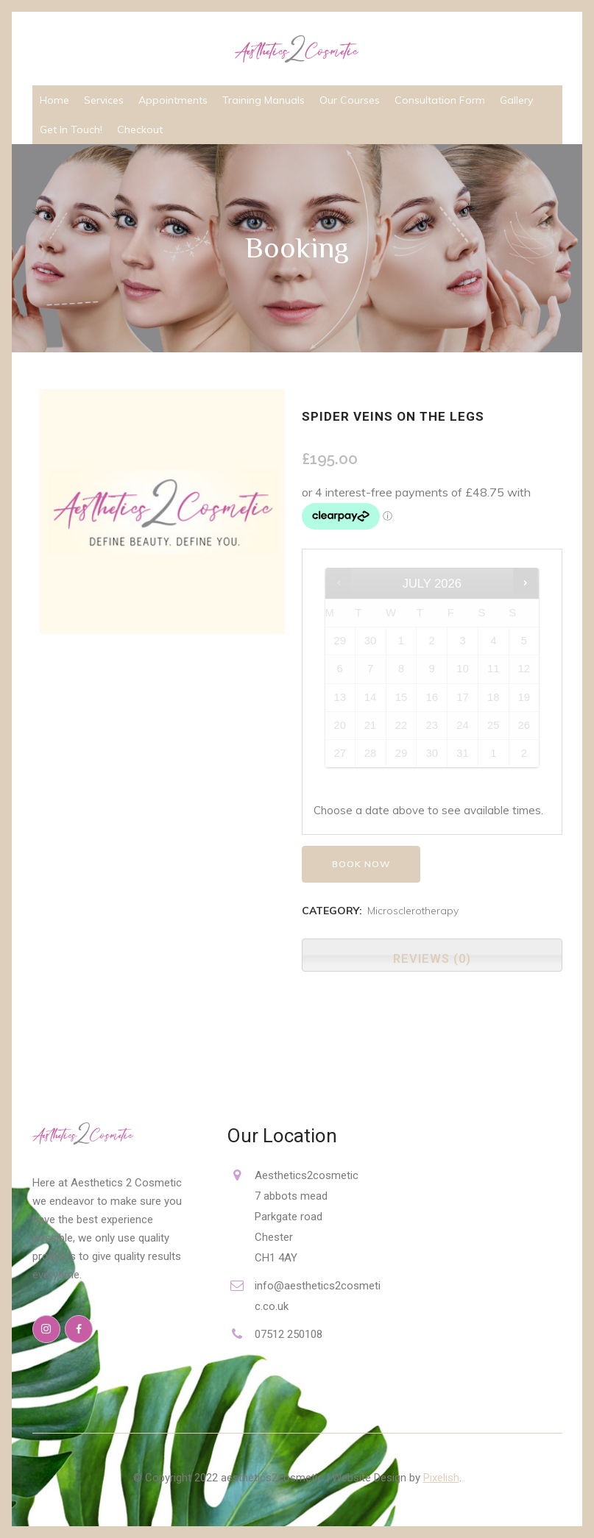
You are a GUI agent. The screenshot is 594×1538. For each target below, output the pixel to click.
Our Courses (349, 100)
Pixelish (441, 1477)
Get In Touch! (71, 129)
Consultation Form (440, 100)
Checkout (140, 129)
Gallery (516, 100)
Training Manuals (263, 100)
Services (104, 100)
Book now (361, 863)
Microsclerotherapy (413, 910)
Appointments (173, 100)
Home (54, 100)
